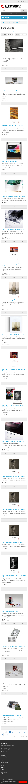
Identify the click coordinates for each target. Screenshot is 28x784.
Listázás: (18, 34)
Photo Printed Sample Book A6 (10, 161)
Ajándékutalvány (4, 762)
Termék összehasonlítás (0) (8, 31)
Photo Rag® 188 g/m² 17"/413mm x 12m (13, 476)
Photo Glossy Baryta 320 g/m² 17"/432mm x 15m (14, 264)
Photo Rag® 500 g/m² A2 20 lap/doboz (13, 542)
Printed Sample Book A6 (8, 681)
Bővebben (6, 782)
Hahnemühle (15, 22)
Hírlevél (2, 773)
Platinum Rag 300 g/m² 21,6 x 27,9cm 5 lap (13, 646)
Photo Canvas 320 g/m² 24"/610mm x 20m (13, 196)
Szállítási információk (5, 748)
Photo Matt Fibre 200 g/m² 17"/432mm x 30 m (13, 370)
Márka (8, 22)
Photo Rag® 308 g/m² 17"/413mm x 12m (13, 509)
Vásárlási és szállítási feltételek (7, 745)
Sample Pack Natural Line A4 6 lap (11, 715)
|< (2, 732)
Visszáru (3, 755)
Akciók (2, 765)
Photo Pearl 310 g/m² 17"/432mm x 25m (13, 441)
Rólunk (2, 747)
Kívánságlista (4, 772)
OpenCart (10, 779)
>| (7, 734)
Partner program (4, 764)
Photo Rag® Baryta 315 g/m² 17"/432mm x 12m (14, 576)
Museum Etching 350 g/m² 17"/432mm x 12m (13, 126)
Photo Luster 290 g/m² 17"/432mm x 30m (13, 334)
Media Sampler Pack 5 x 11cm (10, 90)
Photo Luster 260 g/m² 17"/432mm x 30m (13, 300)
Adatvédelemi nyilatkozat (6, 749)
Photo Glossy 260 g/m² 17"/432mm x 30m (13, 229)
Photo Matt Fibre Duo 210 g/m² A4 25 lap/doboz (12, 406)
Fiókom (2, 769)
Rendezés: (4, 34)
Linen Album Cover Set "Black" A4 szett (13, 56)
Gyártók (2, 761)
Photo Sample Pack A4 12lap (10, 611)
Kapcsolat (3, 754)
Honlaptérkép (4, 757)
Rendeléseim (4, 771)
